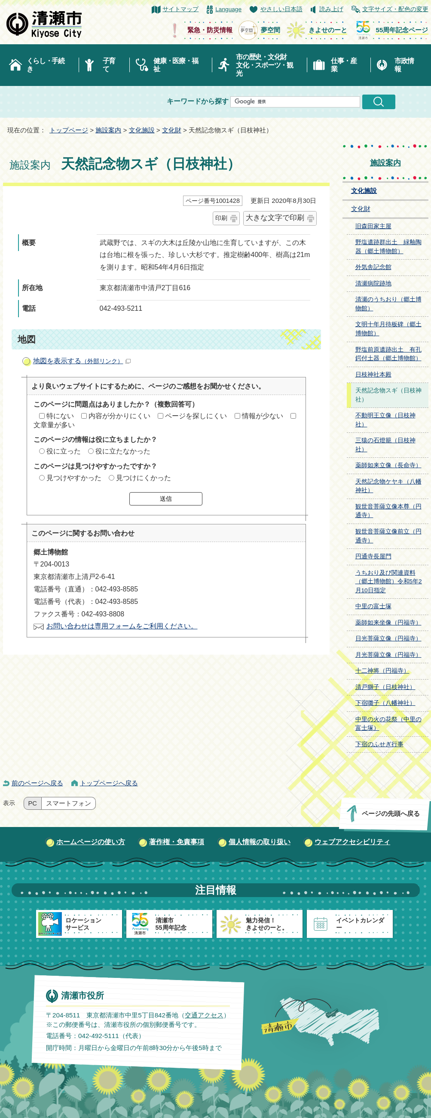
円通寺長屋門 (373, 556)
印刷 (221, 217)
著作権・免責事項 (176, 841)
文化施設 (142, 130)
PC (32, 803)
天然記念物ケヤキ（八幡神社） (388, 486)
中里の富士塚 (373, 606)
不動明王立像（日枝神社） (385, 420)
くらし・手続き (45, 65)
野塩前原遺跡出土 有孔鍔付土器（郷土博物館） (388, 354)
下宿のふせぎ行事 (379, 744)
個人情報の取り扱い (259, 841)
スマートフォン (68, 803)
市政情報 (403, 65)
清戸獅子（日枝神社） (385, 687)
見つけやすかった (73, 477)
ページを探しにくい (196, 416)
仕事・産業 (343, 65)
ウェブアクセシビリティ (352, 841)
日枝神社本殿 (373, 374)
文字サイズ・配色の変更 (395, 9)
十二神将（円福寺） (382, 671)
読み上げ (331, 9)
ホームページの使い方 (90, 841)
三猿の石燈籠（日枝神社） (385, 445)
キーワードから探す (198, 101)
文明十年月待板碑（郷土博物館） (388, 329)
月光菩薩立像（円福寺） (388, 655)
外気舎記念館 (373, 267)
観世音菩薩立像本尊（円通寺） (388, 511)
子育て (109, 65)
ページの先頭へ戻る (390, 813)
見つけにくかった (143, 477)
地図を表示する (82, 360)
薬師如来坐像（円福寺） (388, 622)
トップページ (68, 130)
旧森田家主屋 (373, 226)
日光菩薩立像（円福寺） (388, 638)
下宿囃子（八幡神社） (385, 703)
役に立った (63, 451)
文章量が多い (54, 425)
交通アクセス (203, 1015)
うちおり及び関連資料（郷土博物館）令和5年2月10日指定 (388, 582)
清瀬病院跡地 (373, 283)
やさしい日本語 (281, 9)
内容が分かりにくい (119, 416)
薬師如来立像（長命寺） (388, 465)
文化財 (171, 130)
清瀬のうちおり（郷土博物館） (388, 304)
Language (228, 9)
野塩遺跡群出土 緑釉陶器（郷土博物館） (388, 246)
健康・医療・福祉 (175, 65)
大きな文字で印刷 (275, 218)
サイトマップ (180, 9)
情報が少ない (262, 416)
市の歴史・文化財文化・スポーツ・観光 (264, 65)
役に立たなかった (122, 451)
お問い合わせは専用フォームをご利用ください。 (122, 626)
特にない (60, 416)
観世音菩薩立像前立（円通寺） (388, 536)
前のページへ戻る (37, 783)
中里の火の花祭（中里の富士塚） (388, 724)
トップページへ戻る (109, 783)
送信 (166, 498)
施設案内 (108, 130)
